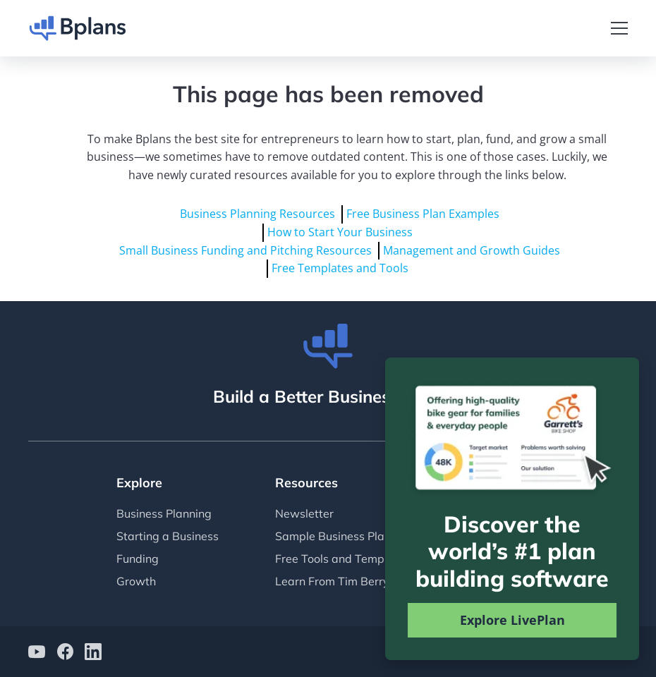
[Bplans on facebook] (64, 653)
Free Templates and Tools (340, 268)
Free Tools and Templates (343, 558)
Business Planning (164, 513)
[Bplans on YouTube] (36, 653)
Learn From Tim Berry (332, 581)
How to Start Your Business (340, 232)
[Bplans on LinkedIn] (93, 653)
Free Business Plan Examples (422, 213)
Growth (136, 581)
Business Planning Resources (257, 213)
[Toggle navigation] (619, 28)
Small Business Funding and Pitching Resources (245, 250)
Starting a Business (167, 536)
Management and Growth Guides (471, 250)
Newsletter (304, 513)
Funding (137, 558)
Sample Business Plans (335, 536)
